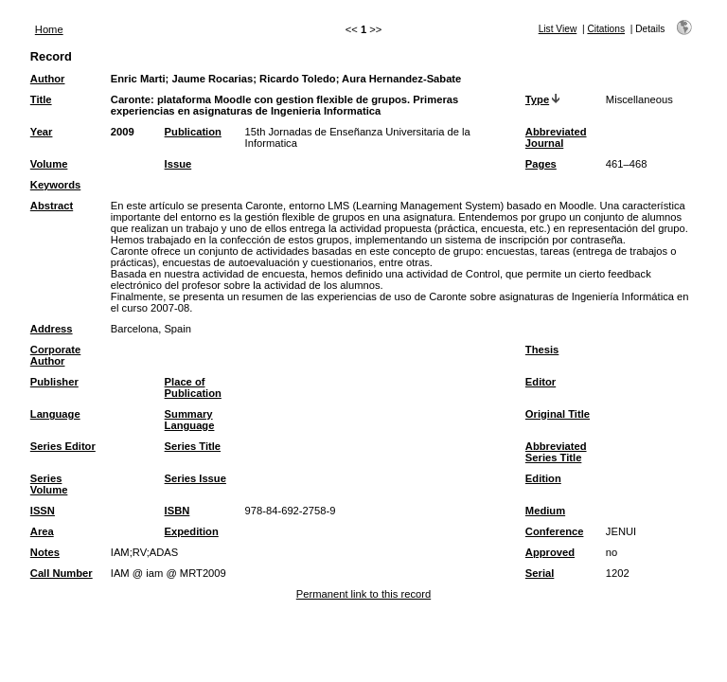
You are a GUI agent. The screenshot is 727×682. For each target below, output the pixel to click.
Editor (540, 381)
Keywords (55, 184)
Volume (49, 164)
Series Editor (63, 446)
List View (558, 29)
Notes (45, 552)
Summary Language (190, 419)
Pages (541, 164)
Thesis (542, 349)
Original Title (557, 414)
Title (41, 99)
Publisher (54, 381)
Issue (178, 164)
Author (47, 78)
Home (49, 29)
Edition (543, 478)
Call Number (61, 573)
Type (537, 99)
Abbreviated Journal (556, 137)
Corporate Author (55, 355)
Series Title (193, 446)
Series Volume (49, 484)
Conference (554, 531)
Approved (550, 552)
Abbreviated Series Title (556, 451)
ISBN (177, 510)
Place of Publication (193, 387)
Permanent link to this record (363, 594)
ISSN (42, 510)
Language (55, 414)
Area (42, 531)
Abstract (51, 205)
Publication (193, 131)
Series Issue (195, 478)
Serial (539, 573)
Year (41, 131)
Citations (606, 29)
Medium (545, 510)
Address (51, 328)
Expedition (192, 531)
